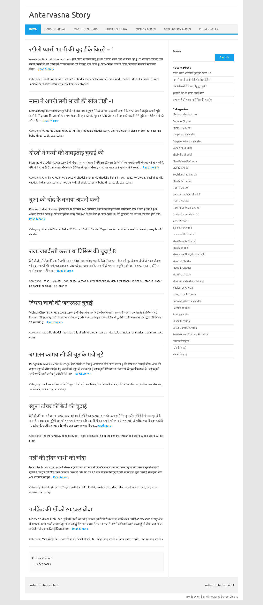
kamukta (57, 83)
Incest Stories (208, 29)
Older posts (41, 564)
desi (134, 79)
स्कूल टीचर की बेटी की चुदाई (58, 406)
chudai (103, 332)
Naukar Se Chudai (73, 79)
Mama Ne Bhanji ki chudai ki (58, 130)
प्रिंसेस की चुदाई (180, 354)
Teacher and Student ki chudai (60, 435)
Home (33, 29)
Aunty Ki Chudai (146, 29)
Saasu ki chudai (181, 320)
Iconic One (192, 596)
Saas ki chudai (181, 314)
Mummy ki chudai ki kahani (102, 177)
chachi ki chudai (88, 332)
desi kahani (123, 280)
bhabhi (126, 79)
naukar (69, 83)
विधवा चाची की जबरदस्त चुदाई (61, 303)
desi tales (115, 332)
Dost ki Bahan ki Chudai (186, 207)
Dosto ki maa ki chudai (186, 214)
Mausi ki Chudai (182, 267)
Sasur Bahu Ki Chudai (177, 29)
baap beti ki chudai (184, 134)
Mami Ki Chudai (182, 261)
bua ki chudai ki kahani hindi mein (127, 229)
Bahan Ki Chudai (55, 29)
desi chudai (103, 487)
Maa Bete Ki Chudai (86, 29)
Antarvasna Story (60, 14)
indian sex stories (40, 83)
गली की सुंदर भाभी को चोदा (57, 457)
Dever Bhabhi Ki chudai (186, 194)
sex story (150, 332)
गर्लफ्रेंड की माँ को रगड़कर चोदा (60, 509)
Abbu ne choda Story (185, 114)
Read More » (46, 69)
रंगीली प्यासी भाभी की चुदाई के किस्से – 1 (71, 49)
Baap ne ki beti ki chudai (187, 141)
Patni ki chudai (181, 307)
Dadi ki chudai (181, 187)
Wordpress (231, 596)
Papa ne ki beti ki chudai (187, 301)
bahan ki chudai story (96, 130)
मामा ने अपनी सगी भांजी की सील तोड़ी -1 (71, 101)
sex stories (81, 83)
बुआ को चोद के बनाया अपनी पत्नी (64, 199)
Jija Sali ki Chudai (183, 227)
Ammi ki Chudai (51, 177)
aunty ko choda (136, 177)
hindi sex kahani (107, 384)
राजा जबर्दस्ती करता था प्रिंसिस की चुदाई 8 (72, 251)
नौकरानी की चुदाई (181, 341)
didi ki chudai (118, 130)
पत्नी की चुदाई (179, 347)
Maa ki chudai (50, 539)
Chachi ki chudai (51, 332)
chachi (73, 332)
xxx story (60, 389)
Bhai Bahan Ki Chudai (185, 161)
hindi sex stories (148, 79)
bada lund (114, 79)
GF (93, 539)
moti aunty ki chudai (74, 182)
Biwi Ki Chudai (181, 167)
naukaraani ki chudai (54, 384)
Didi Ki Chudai (91, 229)
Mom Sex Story (182, 274)
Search (177, 51)
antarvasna (99, 79)
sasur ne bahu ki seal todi (103, 182)
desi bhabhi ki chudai (102, 280)
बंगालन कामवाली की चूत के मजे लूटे (66, 354)
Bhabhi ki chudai (116, 29)
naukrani (35, 389)
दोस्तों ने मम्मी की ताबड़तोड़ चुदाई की (66, 152)
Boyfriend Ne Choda (185, 174)
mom (145, 539)
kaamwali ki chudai (184, 234)
